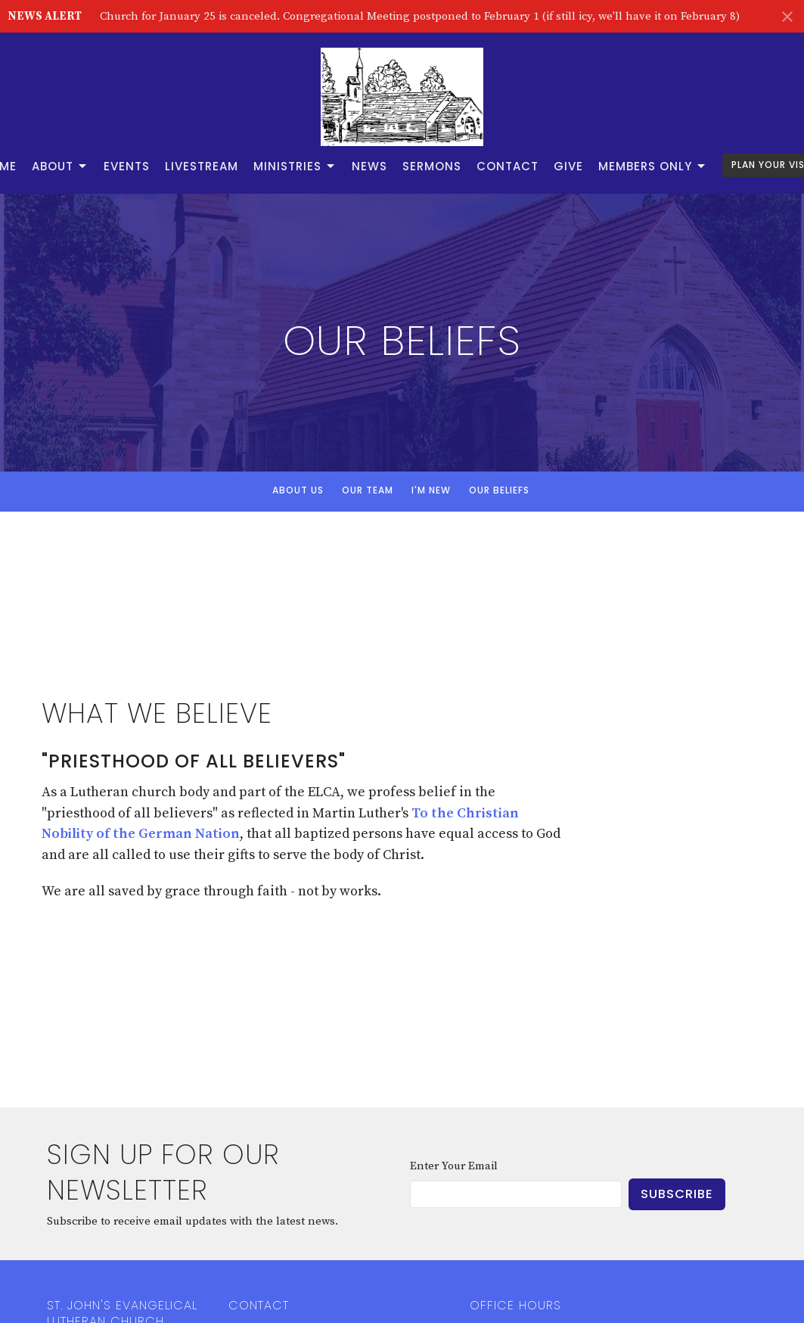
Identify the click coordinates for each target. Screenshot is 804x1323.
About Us (298, 490)
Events (127, 166)
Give (568, 166)
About (60, 166)
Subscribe (677, 1194)
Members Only (652, 166)
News (369, 166)
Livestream (201, 166)
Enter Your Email (454, 1166)
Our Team (367, 490)
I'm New (431, 490)
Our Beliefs (499, 490)
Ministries (295, 166)
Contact (508, 166)
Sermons (431, 166)
